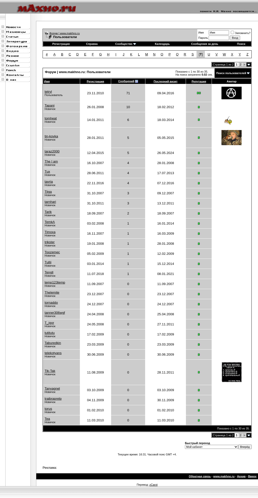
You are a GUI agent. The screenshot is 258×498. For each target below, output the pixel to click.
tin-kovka (51, 136)
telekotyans (53, 353)
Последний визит (166, 81)
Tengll (49, 272)
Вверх (252, 476)
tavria (49, 181)
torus (48, 409)
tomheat (51, 118)
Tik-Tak (50, 371)
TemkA (50, 222)
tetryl (48, 92)
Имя (201, 32)
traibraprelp (53, 398)
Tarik (48, 212)
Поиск (241, 43)
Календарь (162, 43)
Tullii (48, 262)
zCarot (153, 484)
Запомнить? (240, 33)
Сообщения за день (204, 43)
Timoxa (50, 232)
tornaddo (51, 302)
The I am (51, 161)
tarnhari (50, 202)
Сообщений (126, 81)
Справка (92, 43)
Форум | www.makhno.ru (64, 33)
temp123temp (55, 282)
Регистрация (61, 43)
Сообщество (125, 43)
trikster (50, 242)
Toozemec (52, 252)
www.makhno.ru (224, 476)
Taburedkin (53, 343)
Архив (241, 476)
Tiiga (48, 192)
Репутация (199, 81)
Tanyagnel (52, 388)
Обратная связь (200, 476)
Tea (47, 419)
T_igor (49, 323)
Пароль (203, 37)
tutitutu (50, 333)
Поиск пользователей (231, 73)
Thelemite (52, 292)
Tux (47, 171)
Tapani (49, 105)
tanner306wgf (55, 313)
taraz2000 (52, 151)
